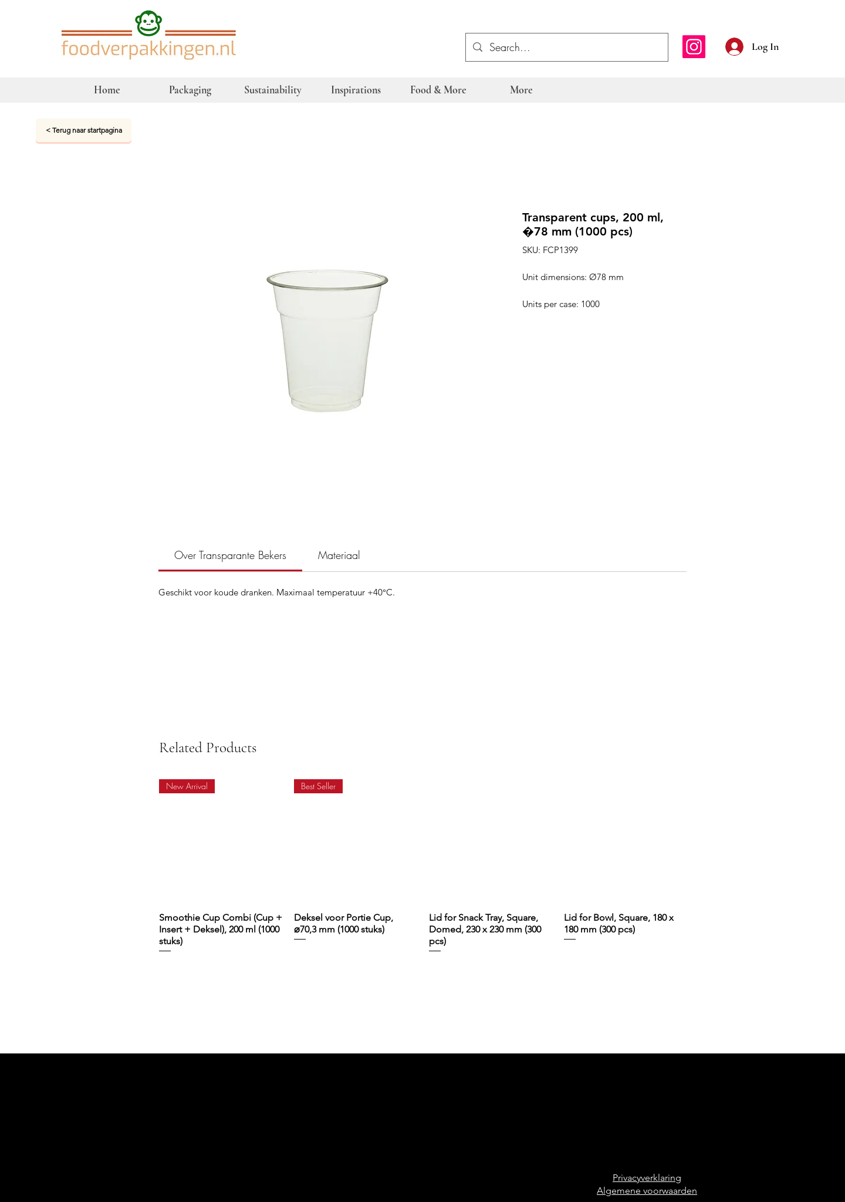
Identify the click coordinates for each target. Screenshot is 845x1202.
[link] (230, 555)
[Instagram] (693, 46)
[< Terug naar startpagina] (83, 130)
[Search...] (566, 47)
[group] (423, 866)
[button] (793, 45)
